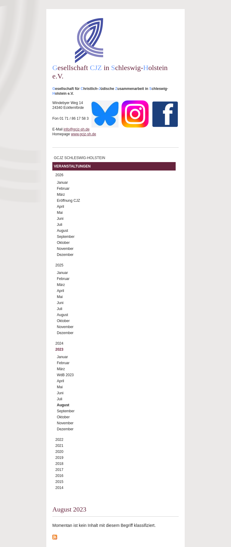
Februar (63, 188)
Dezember (65, 255)
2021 (59, 446)
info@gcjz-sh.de (76, 129)
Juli (59, 225)
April (60, 206)
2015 (59, 482)
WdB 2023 (65, 375)
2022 (59, 440)
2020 (59, 452)
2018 (59, 464)
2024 (59, 343)
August (62, 231)
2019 (59, 458)
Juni (60, 219)
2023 (59, 349)
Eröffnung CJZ (68, 200)
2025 (59, 265)
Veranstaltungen (72, 166)
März (61, 194)
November (65, 249)
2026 (59, 175)
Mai (60, 213)
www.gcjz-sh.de (83, 134)
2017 (59, 470)
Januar (62, 182)
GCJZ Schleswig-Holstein (79, 158)
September (66, 237)
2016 (59, 476)
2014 (59, 488)
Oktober (63, 243)
